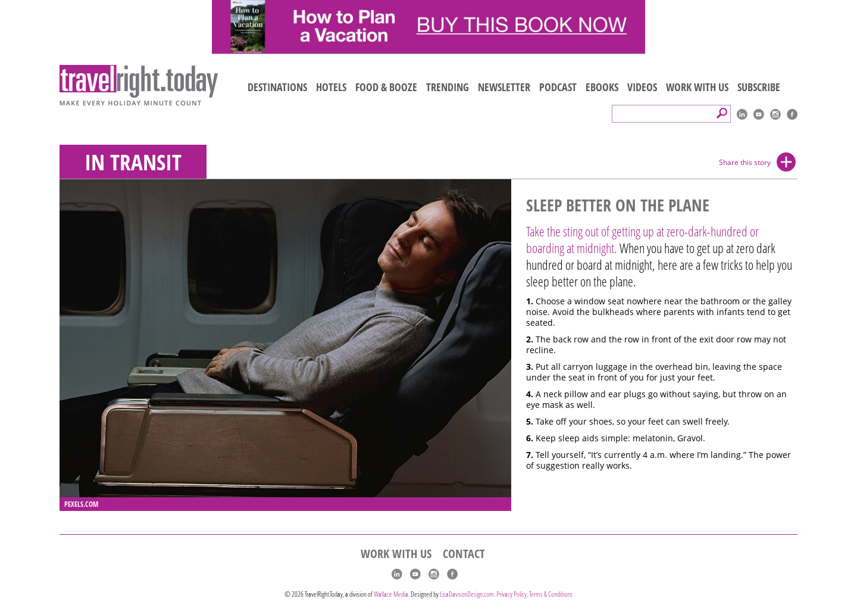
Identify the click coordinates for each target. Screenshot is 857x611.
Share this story (745, 162)
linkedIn (742, 114)
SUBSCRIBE (758, 87)
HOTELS (331, 87)
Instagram (775, 114)
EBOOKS (602, 87)
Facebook (792, 114)
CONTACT (464, 554)
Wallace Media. (391, 594)
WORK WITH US (697, 87)
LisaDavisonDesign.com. (468, 594)
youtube (758, 114)
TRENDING (447, 87)
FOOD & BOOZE (386, 87)
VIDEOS (642, 87)
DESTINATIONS (277, 87)
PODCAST (558, 87)
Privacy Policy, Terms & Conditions (534, 594)
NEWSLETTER (504, 87)
